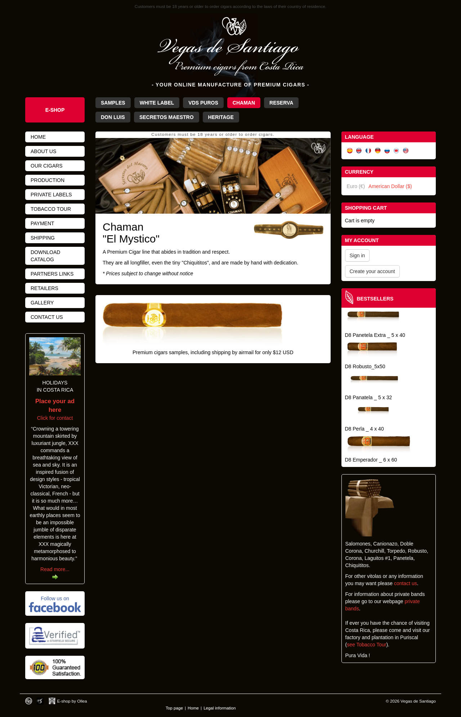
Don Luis (113, 117)
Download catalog (45, 255)
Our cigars (47, 166)
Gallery (42, 303)
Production (47, 180)
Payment (42, 223)
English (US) (406, 151)
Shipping (43, 238)
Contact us (47, 317)
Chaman (244, 103)
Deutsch (377, 151)
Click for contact (55, 409)
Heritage (221, 117)
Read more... (55, 569)
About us (43, 151)
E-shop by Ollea (72, 701)
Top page (174, 707)
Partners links (52, 274)
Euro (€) (356, 186)
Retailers (44, 288)
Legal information (219, 707)
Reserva (281, 103)
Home (38, 137)
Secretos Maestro (166, 117)
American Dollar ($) (390, 186)
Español (349, 151)
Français (368, 151)
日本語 (396, 151)
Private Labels (51, 194)
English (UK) (359, 151)
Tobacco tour (51, 209)
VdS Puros (203, 103)
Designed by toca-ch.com (28, 701)
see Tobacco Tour (366, 644)
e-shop (55, 110)
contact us (405, 583)
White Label (157, 103)
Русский (387, 151)
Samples (113, 103)
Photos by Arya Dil (40, 701)
